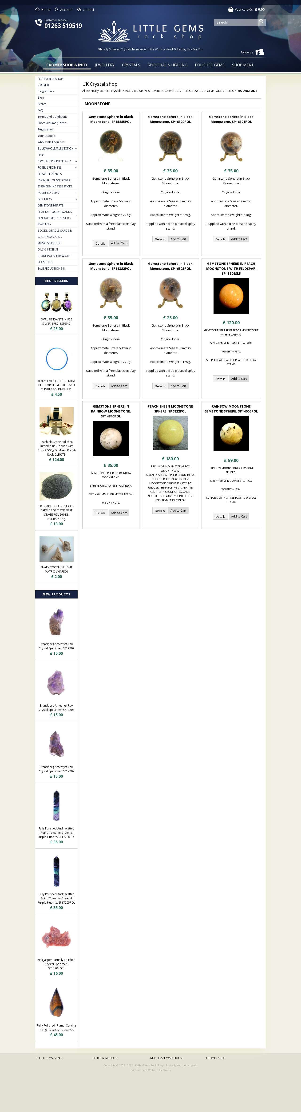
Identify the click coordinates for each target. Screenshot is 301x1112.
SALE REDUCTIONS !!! (51, 269)
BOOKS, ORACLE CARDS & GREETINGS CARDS (55, 234)
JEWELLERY (105, 65)
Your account (46, 136)
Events (42, 104)
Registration (46, 129)
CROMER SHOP (216, 1058)
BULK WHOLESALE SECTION (56, 148)
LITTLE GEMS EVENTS (49, 1058)
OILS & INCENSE (48, 249)
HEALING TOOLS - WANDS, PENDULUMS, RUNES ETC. (55, 215)
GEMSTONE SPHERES (220, 91)
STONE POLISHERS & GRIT (54, 256)
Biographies (46, 91)
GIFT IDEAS (45, 199)
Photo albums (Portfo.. (53, 123)
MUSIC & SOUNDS (49, 243)
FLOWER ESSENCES (50, 174)
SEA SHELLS (45, 262)
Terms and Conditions (52, 117)
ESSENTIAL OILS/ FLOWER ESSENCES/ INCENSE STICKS (55, 183)
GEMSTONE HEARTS (50, 205)
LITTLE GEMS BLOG (105, 1058)
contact (88, 9)
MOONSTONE (247, 91)
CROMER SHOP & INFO (66, 65)
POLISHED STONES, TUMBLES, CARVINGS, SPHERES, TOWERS (164, 91)
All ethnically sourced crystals (101, 91)
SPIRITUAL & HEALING (167, 65)
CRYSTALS (131, 65)
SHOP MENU (243, 65)
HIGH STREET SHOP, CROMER (50, 82)
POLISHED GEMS (210, 65)
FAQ (40, 110)
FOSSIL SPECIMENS (49, 168)
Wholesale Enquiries (51, 142)
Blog (41, 98)
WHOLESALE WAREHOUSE (166, 1058)
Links (41, 155)
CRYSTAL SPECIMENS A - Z (54, 161)
